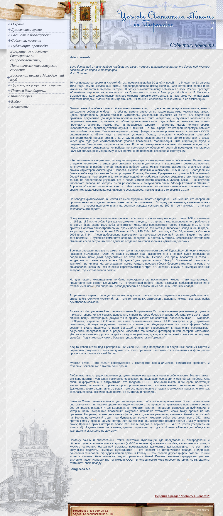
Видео (16, 101)
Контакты (20, 107)
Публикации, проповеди (29, 46)
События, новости (26, 40)
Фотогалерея (21, 96)
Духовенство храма (26, 29)
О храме (17, 24)
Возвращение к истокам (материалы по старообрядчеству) (29, 55)
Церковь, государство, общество (37, 85)
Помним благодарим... (28, 91)
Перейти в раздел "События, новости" (182, 496)
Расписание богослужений (31, 35)
